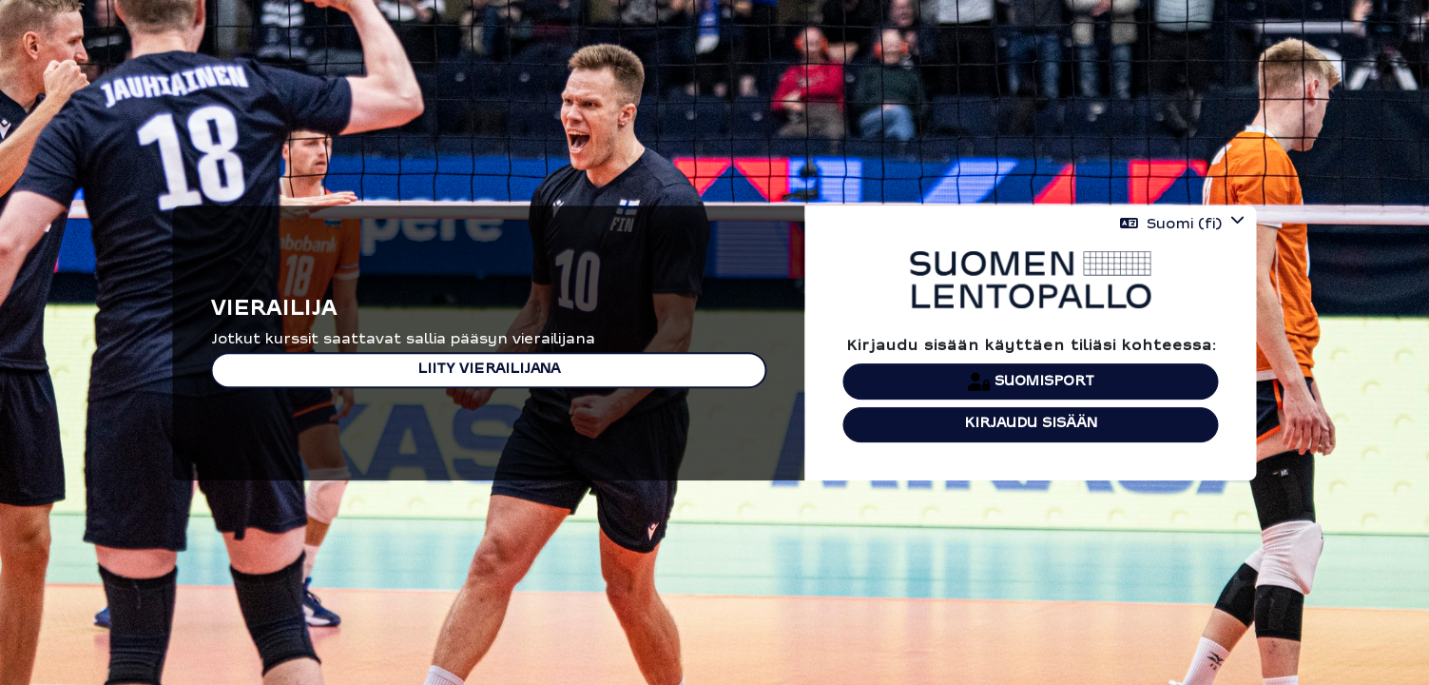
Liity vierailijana (488, 369)
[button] (1182, 224)
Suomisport (1030, 381)
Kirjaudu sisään (1030, 424)
